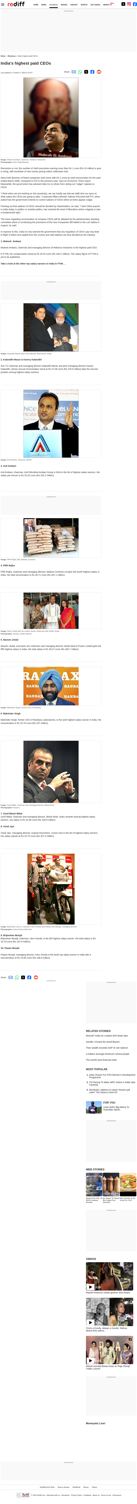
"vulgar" (79, 184)
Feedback (87, 1495)
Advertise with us (53, 1495)
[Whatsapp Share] (79, 72)
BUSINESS (53, 5)
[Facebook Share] (92, 72)
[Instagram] (129, 4)
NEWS (43, 5)
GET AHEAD (95, 5)
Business (12, 56)
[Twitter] (123, 4)
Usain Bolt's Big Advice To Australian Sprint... (116, 1108)
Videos (94, 1487)
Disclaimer (66, 1495)
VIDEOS (91, 1259)
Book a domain (63, 1487)
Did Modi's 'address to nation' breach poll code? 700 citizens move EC (109, 1091)
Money (86, 1487)
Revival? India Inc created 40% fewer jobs (107, 1035)
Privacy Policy (76, 1495)
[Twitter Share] (86, 72)
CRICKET (74, 5)
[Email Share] (73, 72)
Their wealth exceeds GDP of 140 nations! (107, 1048)
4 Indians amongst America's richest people (107, 1054)
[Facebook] (135, 4)
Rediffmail (76, 1487)
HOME (35, 5)
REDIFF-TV (107, 5)
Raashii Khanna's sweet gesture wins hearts (108, 1292)
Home (3, 56)
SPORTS (84, 5)
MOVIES (64, 5)
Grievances (117, 1495)
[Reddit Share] (98, 72)
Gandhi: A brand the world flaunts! (103, 1042)
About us (96, 1495)
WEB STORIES (95, 1169)
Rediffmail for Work (47, 1487)
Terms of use (106, 1495)
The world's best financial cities (101, 1060)
